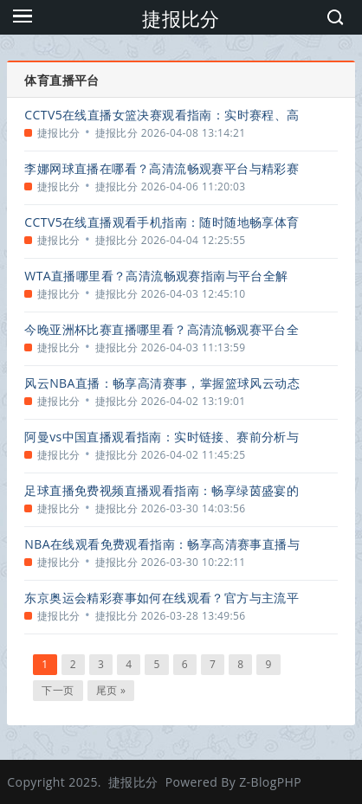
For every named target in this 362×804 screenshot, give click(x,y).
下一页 (58, 690)
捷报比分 (181, 18)
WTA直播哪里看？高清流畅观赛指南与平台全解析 (156, 275)
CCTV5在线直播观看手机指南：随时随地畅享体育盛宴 (161, 222)
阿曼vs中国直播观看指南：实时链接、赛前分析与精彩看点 (161, 436)
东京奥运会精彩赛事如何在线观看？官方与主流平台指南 (161, 597)
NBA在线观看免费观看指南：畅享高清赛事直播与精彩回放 (162, 544)
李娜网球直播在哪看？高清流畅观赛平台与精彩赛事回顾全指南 (161, 168)
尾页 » (111, 690)
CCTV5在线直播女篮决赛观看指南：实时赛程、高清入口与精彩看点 (161, 114)
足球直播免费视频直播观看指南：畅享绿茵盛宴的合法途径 (161, 490)
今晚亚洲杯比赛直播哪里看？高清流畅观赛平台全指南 (161, 329)
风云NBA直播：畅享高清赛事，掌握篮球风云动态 (162, 383)
